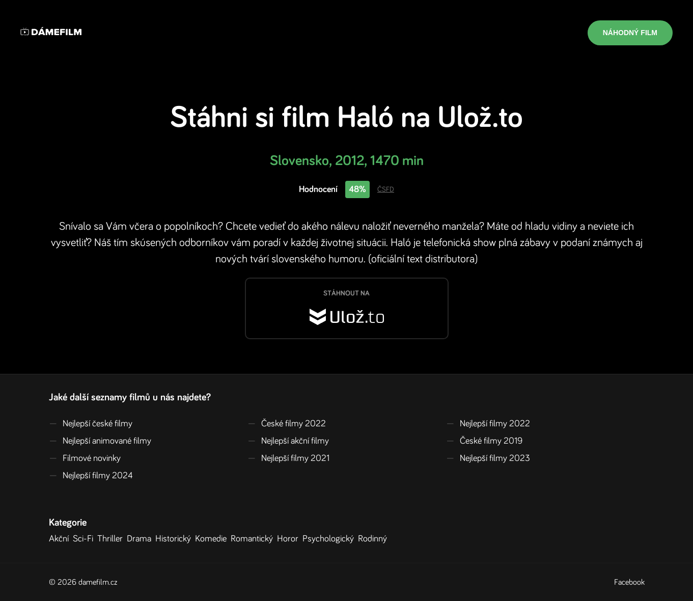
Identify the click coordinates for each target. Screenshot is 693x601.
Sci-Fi (85, 538)
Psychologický (330, 538)
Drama (141, 538)
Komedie (213, 538)
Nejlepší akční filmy (288, 441)
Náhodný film (630, 33)
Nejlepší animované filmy (100, 441)
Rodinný (374, 538)
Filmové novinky (85, 458)
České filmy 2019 (484, 441)
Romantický (254, 538)
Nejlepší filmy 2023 (488, 458)
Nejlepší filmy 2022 (488, 424)
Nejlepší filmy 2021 (288, 458)
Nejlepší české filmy (90, 424)
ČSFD (385, 189)
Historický (175, 538)
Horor (289, 538)
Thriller (112, 538)
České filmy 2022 (286, 424)
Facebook (629, 582)
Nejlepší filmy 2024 (91, 476)
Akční (61, 538)
